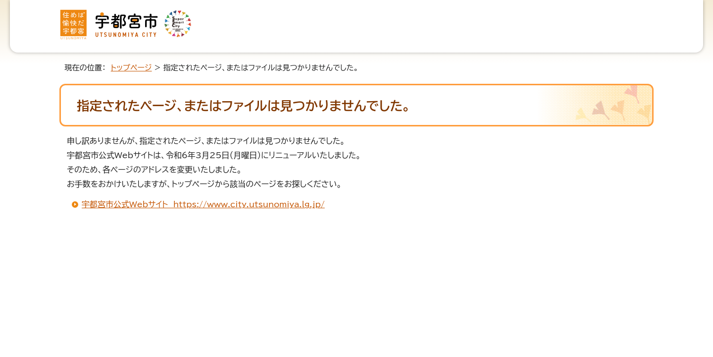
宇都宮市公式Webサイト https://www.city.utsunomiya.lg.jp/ (203, 204)
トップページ (131, 67)
